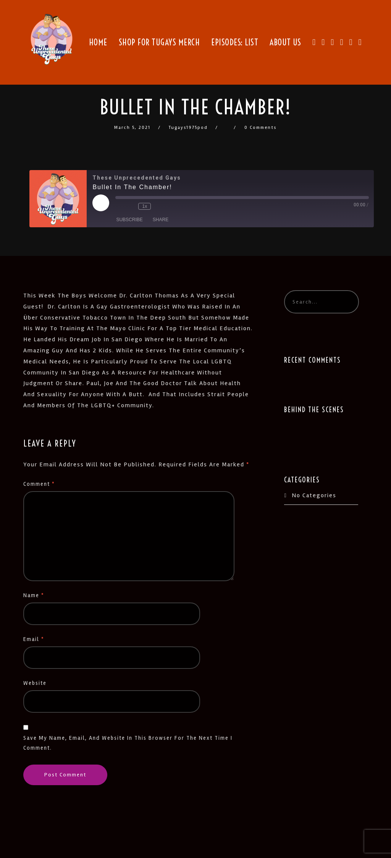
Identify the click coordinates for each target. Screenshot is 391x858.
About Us (285, 42)
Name (33, 595)
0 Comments (260, 127)
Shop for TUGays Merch (159, 42)
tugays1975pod (188, 127)
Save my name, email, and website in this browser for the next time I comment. (128, 743)
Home (98, 42)
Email (33, 639)
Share (160, 219)
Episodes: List (234, 42)
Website (35, 683)
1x (144, 206)
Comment (39, 484)
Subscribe (129, 219)
